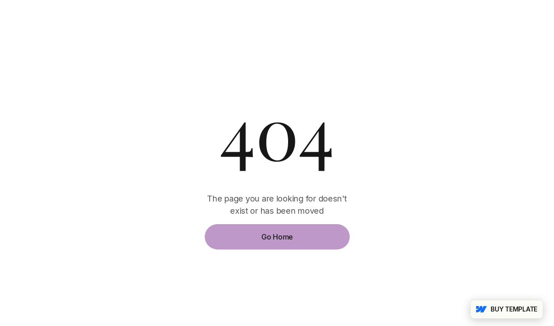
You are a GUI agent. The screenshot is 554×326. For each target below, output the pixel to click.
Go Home (277, 236)
